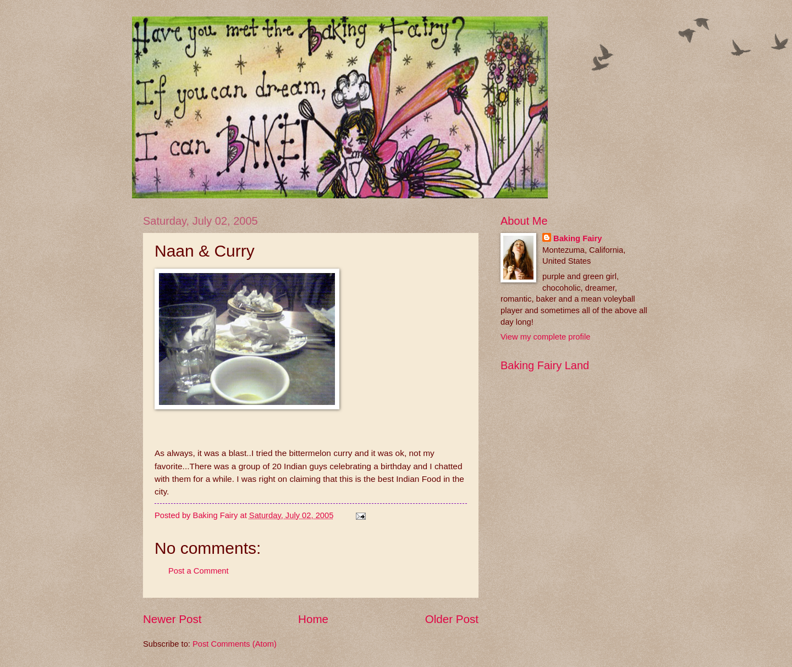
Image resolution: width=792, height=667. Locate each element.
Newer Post (172, 619)
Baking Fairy (577, 238)
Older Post (452, 619)
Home (313, 619)
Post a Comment (198, 570)
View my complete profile (545, 336)
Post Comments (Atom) (235, 644)
